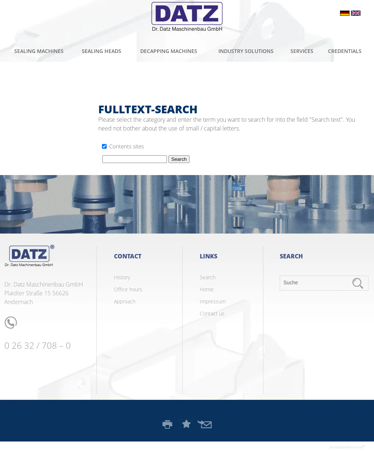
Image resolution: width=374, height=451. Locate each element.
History (122, 277)
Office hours (128, 289)
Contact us (212, 313)
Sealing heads (101, 51)
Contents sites (126, 146)
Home (207, 289)
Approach (125, 301)
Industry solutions (246, 51)
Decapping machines (168, 51)
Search (207, 277)
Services (301, 51)
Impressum (213, 301)
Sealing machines (39, 51)
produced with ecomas (347, 447)
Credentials (345, 51)
